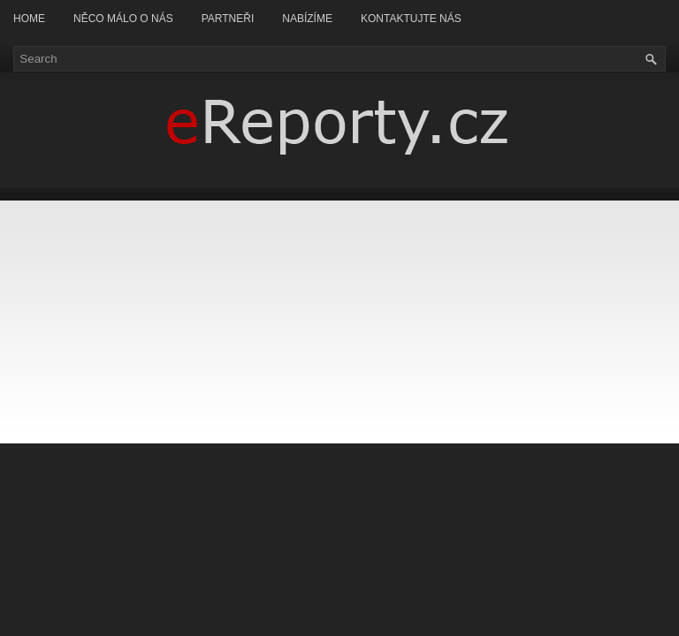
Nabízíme (307, 18)
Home (29, 18)
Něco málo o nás (123, 18)
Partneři (228, 18)
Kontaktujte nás (411, 18)
